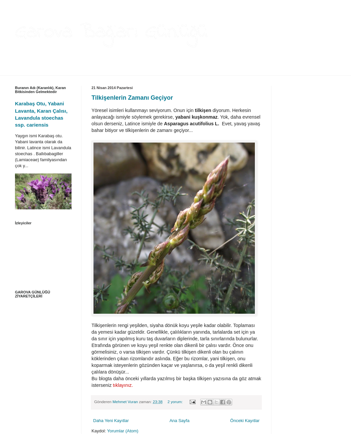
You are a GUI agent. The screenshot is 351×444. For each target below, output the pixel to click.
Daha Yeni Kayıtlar (111, 420)
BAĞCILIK (116, 70)
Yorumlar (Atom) (122, 430)
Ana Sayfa (179, 420)
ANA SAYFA (25, 70)
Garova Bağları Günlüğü (111, 32)
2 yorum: (175, 401)
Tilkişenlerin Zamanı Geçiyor (132, 97)
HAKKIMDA (55, 70)
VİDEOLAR (144, 70)
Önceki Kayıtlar (245, 420)
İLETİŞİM (171, 70)
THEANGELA (86, 70)
